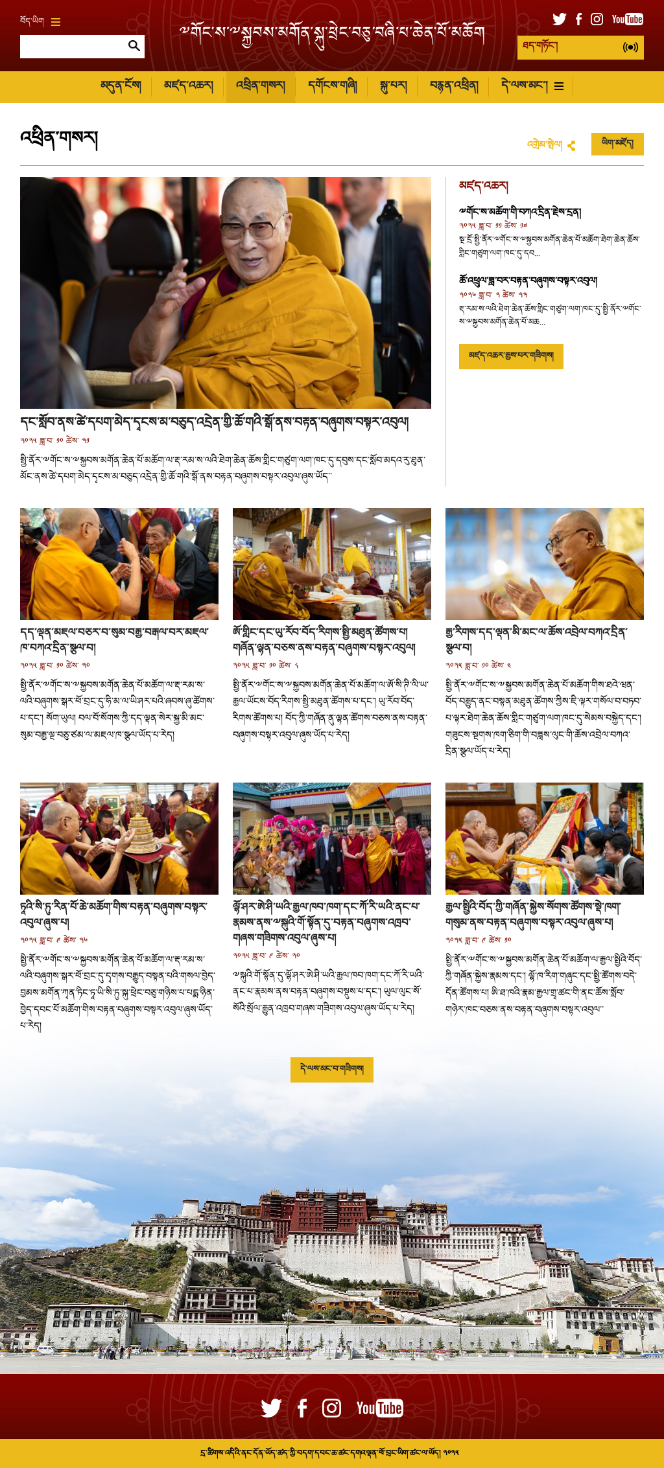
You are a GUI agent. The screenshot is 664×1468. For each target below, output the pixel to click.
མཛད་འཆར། (188, 86)
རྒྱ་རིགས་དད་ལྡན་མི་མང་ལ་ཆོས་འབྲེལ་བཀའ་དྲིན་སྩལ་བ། (536, 641)
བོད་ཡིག (40, 22)
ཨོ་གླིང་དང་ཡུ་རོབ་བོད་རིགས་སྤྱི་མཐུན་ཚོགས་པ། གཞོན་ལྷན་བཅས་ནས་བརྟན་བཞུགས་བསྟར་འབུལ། (324, 641)
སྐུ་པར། (393, 86)
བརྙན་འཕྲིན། (454, 86)
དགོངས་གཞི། (332, 86)
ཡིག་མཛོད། (618, 144)
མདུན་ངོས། (121, 86)
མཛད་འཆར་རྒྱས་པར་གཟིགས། (511, 356)
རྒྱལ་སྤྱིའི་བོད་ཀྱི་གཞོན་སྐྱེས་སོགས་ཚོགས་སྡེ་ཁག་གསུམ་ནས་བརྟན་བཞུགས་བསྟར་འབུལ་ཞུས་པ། (533, 916)
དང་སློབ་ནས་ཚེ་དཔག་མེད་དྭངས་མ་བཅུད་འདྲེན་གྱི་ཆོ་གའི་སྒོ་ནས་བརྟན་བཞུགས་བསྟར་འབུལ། (214, 423)
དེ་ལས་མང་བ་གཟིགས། (332, 1069)
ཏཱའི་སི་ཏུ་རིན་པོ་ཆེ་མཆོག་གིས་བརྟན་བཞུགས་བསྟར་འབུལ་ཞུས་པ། (114, 916)
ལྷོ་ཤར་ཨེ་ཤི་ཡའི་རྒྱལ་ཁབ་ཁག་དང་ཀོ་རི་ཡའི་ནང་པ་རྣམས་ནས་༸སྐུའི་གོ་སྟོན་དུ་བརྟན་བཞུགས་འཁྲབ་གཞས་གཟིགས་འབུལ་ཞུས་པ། (326, 923)
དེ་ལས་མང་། (532, 86)
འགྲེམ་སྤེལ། (544, 145)
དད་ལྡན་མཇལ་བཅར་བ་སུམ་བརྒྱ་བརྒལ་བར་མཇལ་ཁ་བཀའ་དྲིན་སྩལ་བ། (114, 641)
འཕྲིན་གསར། (260, 86)
